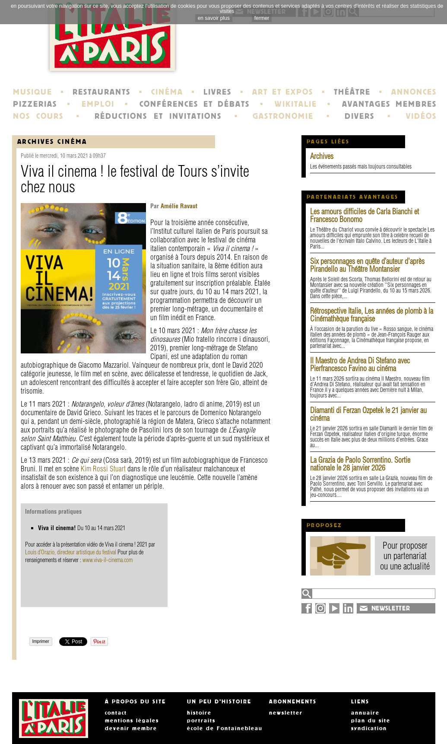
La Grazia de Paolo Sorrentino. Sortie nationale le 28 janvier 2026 (360, 464)
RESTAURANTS (101, 92)
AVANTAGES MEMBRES (389, 104)
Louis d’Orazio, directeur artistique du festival (70, 552)
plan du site (370, 721)
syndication (369, 728)
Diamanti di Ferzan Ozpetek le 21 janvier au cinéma (368, 414)
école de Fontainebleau (225, 728)
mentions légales (132, 721)
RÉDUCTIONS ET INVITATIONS (158, 116)
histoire (199, 713)
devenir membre (131, 728)
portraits (201, 721)
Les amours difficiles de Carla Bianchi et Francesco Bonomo (364, 215)
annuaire (365, 713)
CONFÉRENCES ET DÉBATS (194, 104)
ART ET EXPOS (282, 92)
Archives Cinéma (52, 141)
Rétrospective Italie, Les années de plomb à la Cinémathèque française (371, 315)
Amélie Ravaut (178, 206)
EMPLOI (98, 104)
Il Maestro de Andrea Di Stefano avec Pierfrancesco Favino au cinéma (360, 364)
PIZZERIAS (35, 104)
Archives (321, 156)
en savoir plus (214, 18)
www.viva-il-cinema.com (107, 560)
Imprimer (40, 641)
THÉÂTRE (352, 92)
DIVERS (359, 116)
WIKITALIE (296, 104)
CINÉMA (167, 92)
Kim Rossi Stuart (103, 468)
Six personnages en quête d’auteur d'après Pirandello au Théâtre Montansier (367, 265)
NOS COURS (38, 116)
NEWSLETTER (390, 608)
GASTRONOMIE (283, 116)
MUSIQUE (32, 92)
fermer (261, 18)
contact (116, 713)
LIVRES (217, 92)
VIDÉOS (421, 116)
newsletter (286, 713)
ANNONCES (414, 92)
